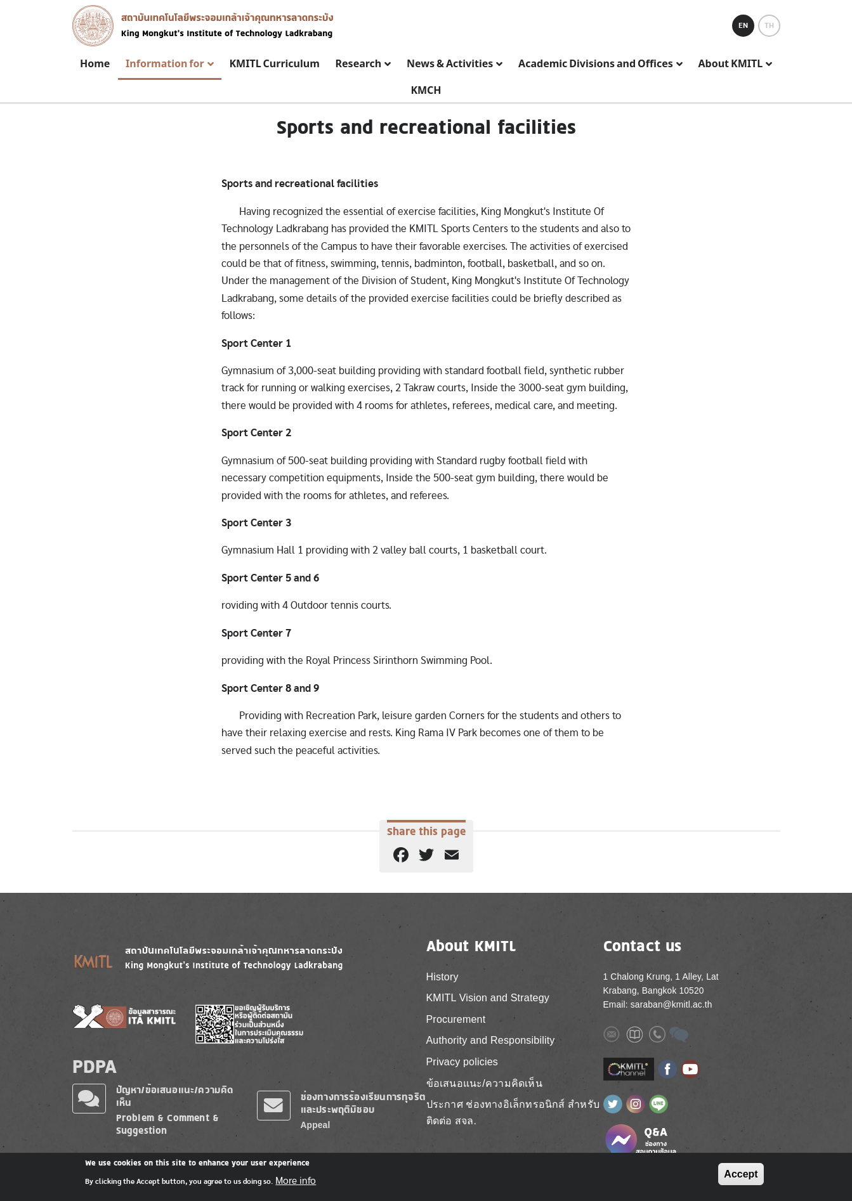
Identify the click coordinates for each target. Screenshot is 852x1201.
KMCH (425, 90)
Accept (740, 1174)
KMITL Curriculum (274, 64)
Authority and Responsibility (490, 1040)
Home (95, 64)
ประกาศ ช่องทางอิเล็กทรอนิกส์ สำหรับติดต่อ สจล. (513, 1112)
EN (743, 25)
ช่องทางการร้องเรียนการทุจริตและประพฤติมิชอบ (363, 1103)
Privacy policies (462, 1061)
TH (769, 25)
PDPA (94, 1066)
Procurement (456, 1019)
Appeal (316, 1125)
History (442, 976)
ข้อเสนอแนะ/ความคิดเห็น (484, 1083)
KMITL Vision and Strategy (487, 997)
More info (295, 1181)
